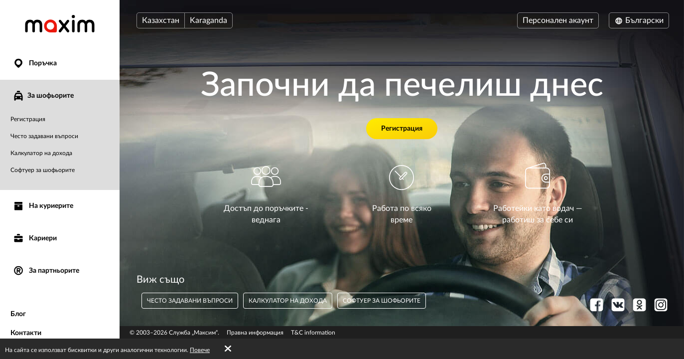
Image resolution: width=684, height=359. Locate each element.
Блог (18, 314)
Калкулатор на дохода (41, 153)
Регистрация (27, 119)
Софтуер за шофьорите (42, 170)
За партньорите (45, 271)
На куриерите (42, 206)
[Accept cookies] (228, 349)
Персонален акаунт (558, 20)
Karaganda (208, 20)
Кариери (34, 238)
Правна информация (255, 333)
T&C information (313, 333)
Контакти (25, 333)
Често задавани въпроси (44, 136)
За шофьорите (43, 96)
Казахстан (160, 20)
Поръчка (34, 63)
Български (639, 20)
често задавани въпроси (190, 301)
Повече (200, 350)
